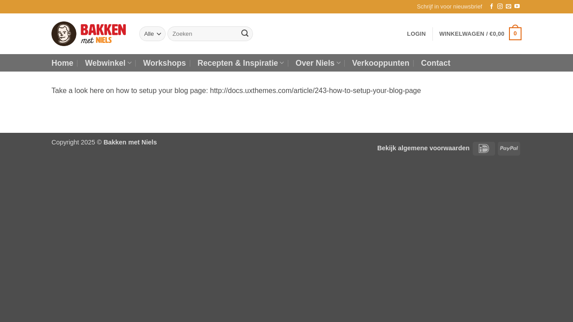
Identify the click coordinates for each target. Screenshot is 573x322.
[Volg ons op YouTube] (517, 7)
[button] (449, 7)
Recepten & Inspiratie (240, 63)
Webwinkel (108, 63)
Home (62, 63)
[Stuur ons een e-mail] (508, 7)
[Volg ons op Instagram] (500, 7)
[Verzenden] (244, 34)
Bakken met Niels (130, 142)
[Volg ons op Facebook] (491, 7)
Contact (436, 63)
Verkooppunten (381, 63)
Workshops (164, 63)
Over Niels (317, 63)
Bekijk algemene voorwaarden (423, 148)
